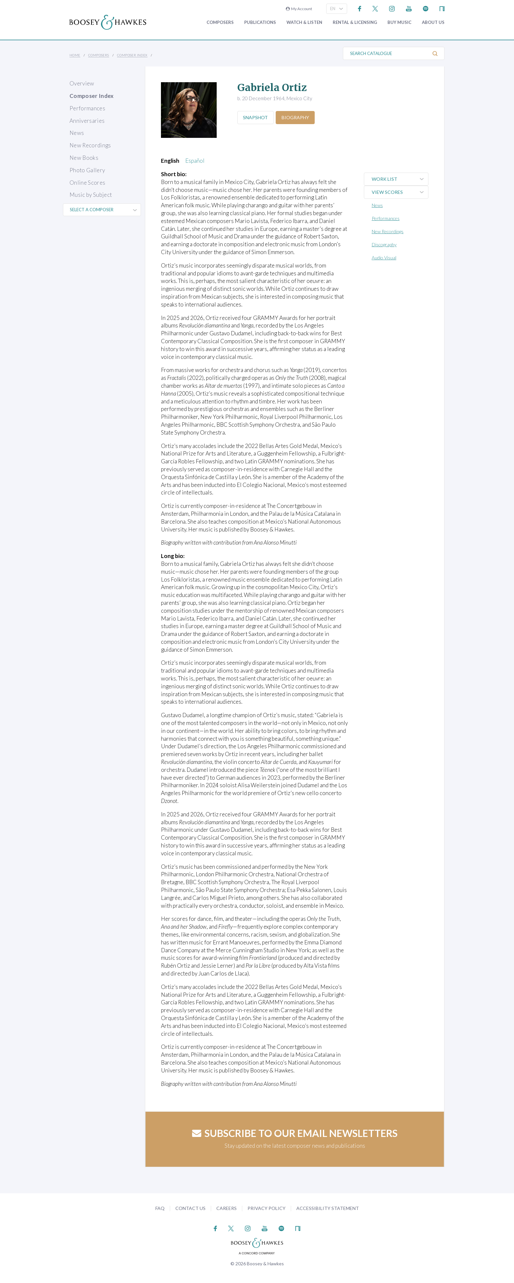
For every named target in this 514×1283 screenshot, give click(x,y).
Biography (297, 117)
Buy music (399, 22)
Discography (384, 244)
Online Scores (87, 182)
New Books (83, 157)
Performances (87, 108)
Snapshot (256, 117)
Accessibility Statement (327, 1208)
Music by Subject (90, 194)
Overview (81, 83)
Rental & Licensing (355, 22)
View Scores (400, 192)
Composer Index (132, 55)
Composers (220, 22)
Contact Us (190, 1208)
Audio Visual (384, 257)
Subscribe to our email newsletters (295, 1133)
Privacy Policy (266, 1208)
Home (74, 55)
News (76, 132)
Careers (226, 1208)
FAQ (160, 1208)
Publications (260, 22)
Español (195, 160)
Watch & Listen (304, 22)
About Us (433, 22)
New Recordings (90, 145)
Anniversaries (87, 120)
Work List (400, 179)
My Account (299, 8)
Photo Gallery (87, 170)
